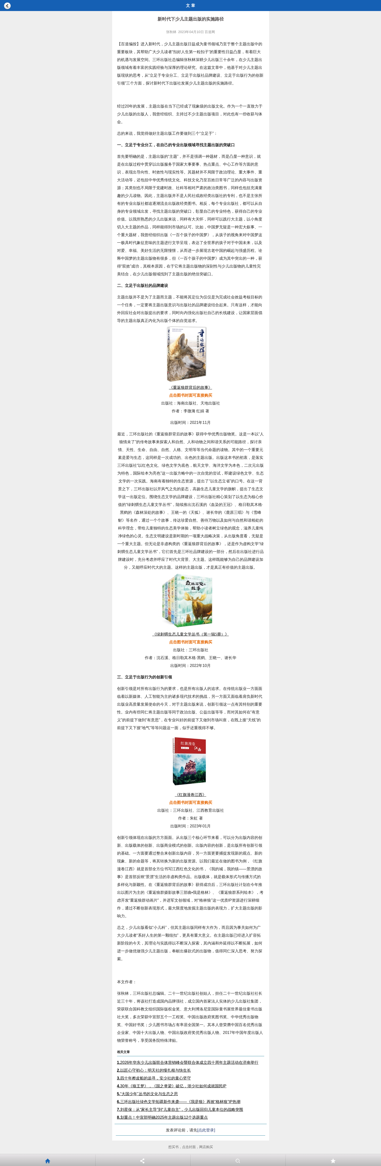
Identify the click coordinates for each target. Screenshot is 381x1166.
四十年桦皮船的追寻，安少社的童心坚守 (154, 1078)
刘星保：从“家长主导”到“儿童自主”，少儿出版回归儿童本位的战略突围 (180, 1109)
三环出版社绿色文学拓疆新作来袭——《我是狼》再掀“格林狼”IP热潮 (178, 1102)
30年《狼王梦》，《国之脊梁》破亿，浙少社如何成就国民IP (171, 1086)
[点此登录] (206, 1130)
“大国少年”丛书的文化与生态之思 (147, 1094)
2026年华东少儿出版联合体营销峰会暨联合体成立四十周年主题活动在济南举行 (188, 1062)
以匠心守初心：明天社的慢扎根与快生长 (154, 1070)
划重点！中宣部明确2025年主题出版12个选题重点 (162, 1117)
